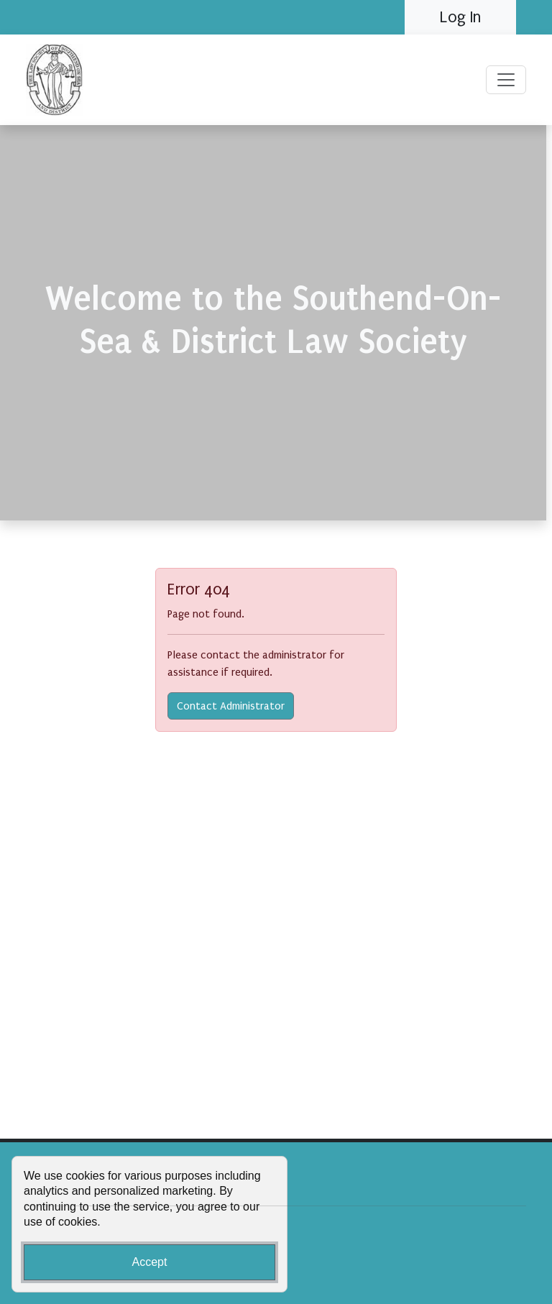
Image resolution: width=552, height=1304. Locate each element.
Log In (460, 17)
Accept (149, 1262)
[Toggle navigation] (506, 79)
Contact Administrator (231, 705)
